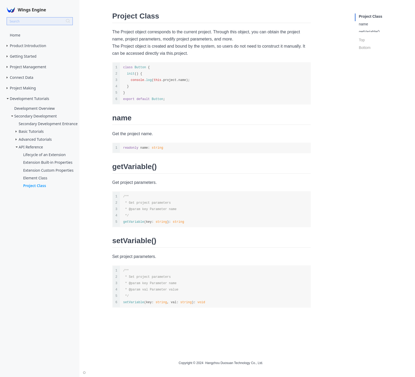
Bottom (365, 58)
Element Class (35, 177)
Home (15, 35)
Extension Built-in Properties (47, 162)
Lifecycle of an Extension (44, 154)
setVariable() (369, 39)
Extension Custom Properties (48, 170)
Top (362, 50)
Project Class (34, 185)
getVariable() (369, 32)
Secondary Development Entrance (48, 123)
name (363, 24)
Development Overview (34, 108)
